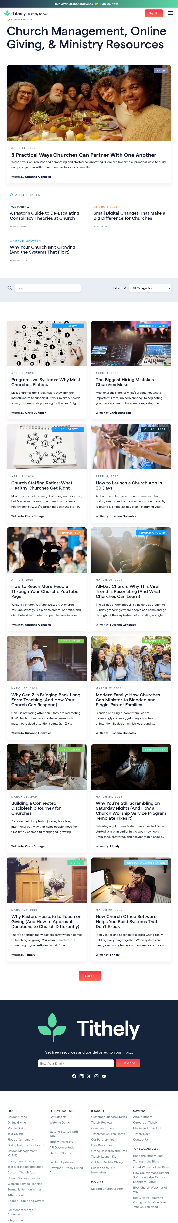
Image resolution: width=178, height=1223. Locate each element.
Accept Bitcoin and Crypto (26, 1200)
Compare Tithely (102, 1128)
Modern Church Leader (107, 1188)
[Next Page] (90, 976)
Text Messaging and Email (25, 1166)
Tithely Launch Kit (103, 1156)
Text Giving (15, 1133)
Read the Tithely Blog (148, 1155)
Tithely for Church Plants (108, 1133)
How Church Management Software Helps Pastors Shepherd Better (151, 1177)
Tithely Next (141, 1133)
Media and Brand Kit (147, 1128)
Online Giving (17, 1122)
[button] (171, 13)
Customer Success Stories (109, 1116)
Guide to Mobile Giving (107, 1162)
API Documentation (63, 1147)
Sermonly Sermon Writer (24, 1189)
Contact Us (141, 1139)
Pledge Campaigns (21, 1139)
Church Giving (17, 1116)
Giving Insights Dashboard (26, 1145)
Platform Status (60, 1153)
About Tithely (142, 1116)
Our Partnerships (102, 1139)
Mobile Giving (17, 1128)
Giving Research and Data (109, 1150)
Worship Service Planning (25, 1183)
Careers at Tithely (145, 1122)
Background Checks (22, 1161)
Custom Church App (22, 1172)
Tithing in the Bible (146, 1161)
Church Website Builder (24, 1178)
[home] (26, 13)
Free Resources (101, 1145)
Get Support (58, 1116)
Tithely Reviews (101, 1122)
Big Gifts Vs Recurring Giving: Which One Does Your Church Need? (149, 1202)
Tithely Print (16, 1195)
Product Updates (61, 1162)
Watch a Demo (60, 1122)
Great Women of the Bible (151, 1167)
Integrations (16, 1220)
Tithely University (61, 1141)
